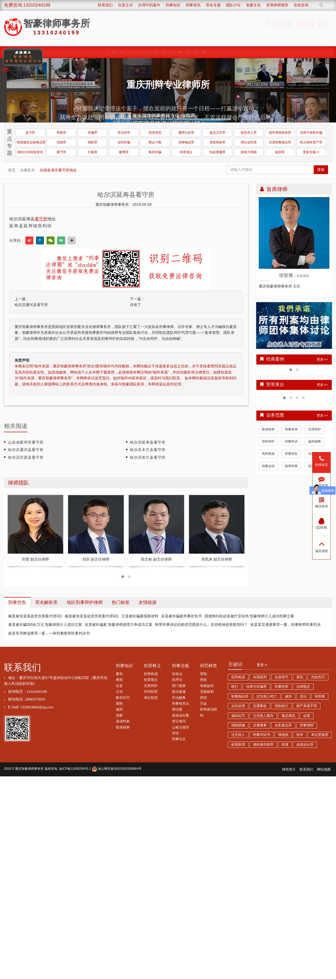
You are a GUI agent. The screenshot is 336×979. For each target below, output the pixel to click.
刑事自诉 (268, 466)
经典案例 (94, 52)
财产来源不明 (306, 706)
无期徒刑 (207, 692)
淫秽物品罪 (186, 142)
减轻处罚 (238, 716)
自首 (119, 686)
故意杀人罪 (249, 132)
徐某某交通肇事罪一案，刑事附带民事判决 (285, 624)
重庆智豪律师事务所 (29, 769)
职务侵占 (186, 152)
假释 (119, 715)
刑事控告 (291, 454)
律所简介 (289, 769)
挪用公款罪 (186, 132)
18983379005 (35, 699)
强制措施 (238, 725)
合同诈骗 (123, 142)
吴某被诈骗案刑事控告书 (181, 616)
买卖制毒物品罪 (280, 142)
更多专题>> (311, 152)
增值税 (283, 735)
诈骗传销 (170, 52)
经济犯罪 (184, 52)
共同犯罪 (151, 692)
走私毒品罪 (283, 725)
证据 (306, 716)
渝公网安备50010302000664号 (117, 769)
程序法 (177, 680)
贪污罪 (30, 132)
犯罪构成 (151, 674)
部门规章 (179, 686)
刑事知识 (124, 665)
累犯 (119, 680)
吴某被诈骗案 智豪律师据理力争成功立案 (118, 624)
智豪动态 (228, 52)
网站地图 (324, 769)
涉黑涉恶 (155, 52)
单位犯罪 (151, 698)
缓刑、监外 (110, 52)
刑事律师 (307, 725)
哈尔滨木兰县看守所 (148, 450)
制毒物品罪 (239, 696)
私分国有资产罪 (311, 142)
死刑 (203, 698)
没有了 (135, 305)
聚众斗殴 (155, 142)
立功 (119, 692)
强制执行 (281, 706)
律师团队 (80, 52)
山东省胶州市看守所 (26, 442)
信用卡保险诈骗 (311, 132)
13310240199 (36, 692)
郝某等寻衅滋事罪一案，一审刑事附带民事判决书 (49, 633)
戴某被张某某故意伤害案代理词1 (92, 616)
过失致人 (238, 735)
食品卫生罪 (217, 132)
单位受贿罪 (319, 735)
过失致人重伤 (263, 716)
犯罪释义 (152, 665)
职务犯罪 (141, 52)
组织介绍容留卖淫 (30, 152)
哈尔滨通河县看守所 (31, 305)
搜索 (321, 169)
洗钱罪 (61, 142)
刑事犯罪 (281, 687)
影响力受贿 (249, 152)
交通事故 (260, 706)
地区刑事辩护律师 (85, 602)
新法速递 (179, 692)
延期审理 (238, 744)
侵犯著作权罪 (263, 744)
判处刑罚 (318, 677)
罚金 (203, 703)
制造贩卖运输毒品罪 (31, 142)
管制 (203, 674)
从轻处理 (238, 706)
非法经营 (123, 132)
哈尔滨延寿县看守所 (148, 442)
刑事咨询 (291, 429)
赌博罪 (124, 152)
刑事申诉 (291, 441)
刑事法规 (180, 665)
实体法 (177, 674)
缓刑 (119, 703)
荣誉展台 (243, 52)
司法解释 (179, 698)
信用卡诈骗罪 (256, 687)
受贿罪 (61, 132)
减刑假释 (314, 441)
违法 (303, 696)
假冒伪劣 (155, 132)
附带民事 (291, 466)
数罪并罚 (123, 698)
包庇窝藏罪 (217, 152)
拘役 (203, 680)
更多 (262, 665)
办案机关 (27, 170)
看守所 (61, 152)
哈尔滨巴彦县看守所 (26, 457)
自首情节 (281, 677)
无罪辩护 (314, 429)
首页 (68, 52)
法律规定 (303, 687)
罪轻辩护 (268, 441)
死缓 (284, 744)
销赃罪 (92, 142)
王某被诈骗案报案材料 (139, 616)
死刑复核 (268, 454)
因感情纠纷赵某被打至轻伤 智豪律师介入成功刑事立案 (249, 616)
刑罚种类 (208, 665)
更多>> (322, 359)
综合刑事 (213, 52)
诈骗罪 (92, 132)
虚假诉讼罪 (305, 744)
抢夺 (299, 735)
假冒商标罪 (217, 142)
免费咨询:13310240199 (27, 5)
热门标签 (121, 602)
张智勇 (320, 696)
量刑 (119, 674)
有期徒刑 (207, 686)
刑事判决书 (261, 735)
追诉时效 (123, 721)
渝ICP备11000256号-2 (75, 769)
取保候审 (126, 52)
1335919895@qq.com (36, 707)
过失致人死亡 (266, 696)
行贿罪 (92, 152)
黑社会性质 (249, 142)
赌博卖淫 (199, 52)
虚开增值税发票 (280, 132)
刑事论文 (179, 739)
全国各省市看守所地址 (58, 170)
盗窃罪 (280, 152)
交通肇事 (260, 725)
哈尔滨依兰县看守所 (148, 457)
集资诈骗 (155, 152)
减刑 (119, 709)
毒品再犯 (288, 716)
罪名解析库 (46, 602)
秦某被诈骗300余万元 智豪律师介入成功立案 (45, 624)
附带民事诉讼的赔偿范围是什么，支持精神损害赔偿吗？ (201, 624)
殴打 (234, 687)
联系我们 (22, 667)
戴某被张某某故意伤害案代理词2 (35, 616)
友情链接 (148, 602)
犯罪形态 (151, 680)
